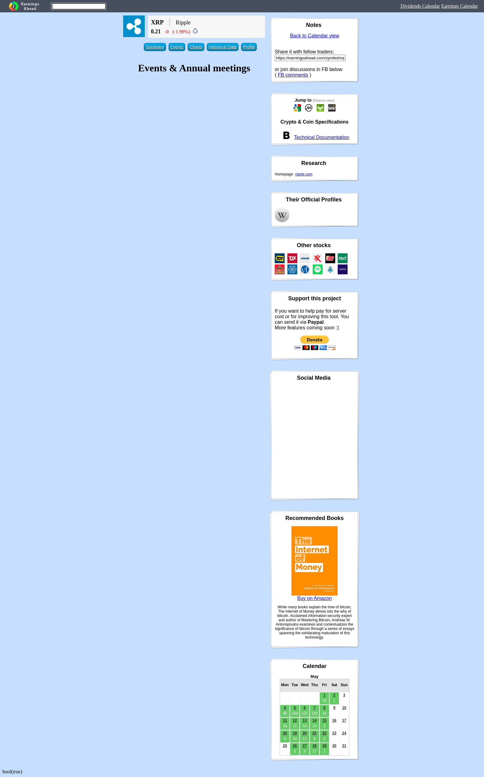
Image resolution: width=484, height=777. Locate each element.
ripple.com (303, 174)
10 (344, 708)
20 (304, 733)
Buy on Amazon (314, 598)
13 (304, 720)
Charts (196, 47)
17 (344, 720)
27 (304, 746)
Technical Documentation (321, 137)
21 (314, 733)
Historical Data (223, 47)
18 (285, 733)
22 (324, 733)
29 (324, 746)
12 (295, 720)
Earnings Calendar (459, 6)
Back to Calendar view (314, 35)
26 (295, 746)
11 (285, 720)
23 (334, 733)
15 (324, 720)
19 (295, 733)
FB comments (293, 75)
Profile (249, 47)
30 (334, 746)
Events (177, 47)
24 (344, 733)
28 (314, 746)
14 (314, 720)
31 (344, 746)
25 (285, 746)
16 (334, 720)
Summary (155, 47)
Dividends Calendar (420, 6)
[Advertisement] (194, 124)
